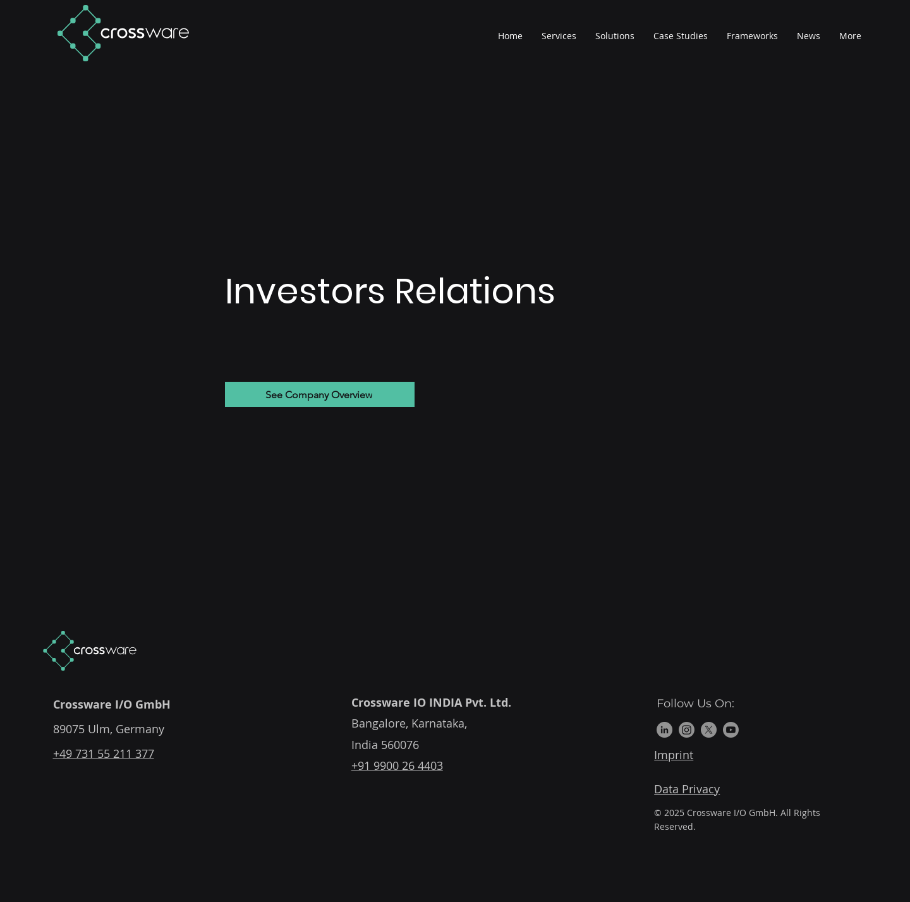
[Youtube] (731, 730)
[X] (709, 730)
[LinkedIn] (664, 730)
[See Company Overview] (320, 394)
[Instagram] (687, 730)
